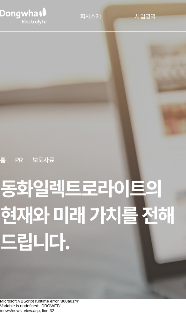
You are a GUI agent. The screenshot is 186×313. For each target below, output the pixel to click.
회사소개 (90, 16)
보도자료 (43, 160)
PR (19, 159)
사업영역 (145, 16)
